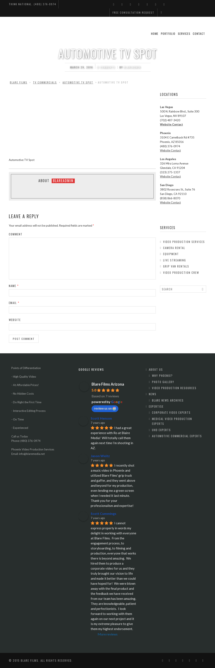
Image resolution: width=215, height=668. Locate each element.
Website (15, 320)
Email (14, 303)
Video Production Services (184, 242)
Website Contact (171, 124)
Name (14, 286)
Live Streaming (174, 260)
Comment (15, 234)
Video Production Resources (174, 388)
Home (154, 33)
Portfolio (168, 33)
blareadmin (132, 67)
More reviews (108, 634)
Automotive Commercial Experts (177, 436)
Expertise (156, 406)
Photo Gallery (163, 382)
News (152, 394)
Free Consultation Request (133, 12)
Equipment (171, 254)
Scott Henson (101, 418)
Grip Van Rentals (176, 266)
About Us (156, 369)
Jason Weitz (100, 456)
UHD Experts (161, 430)
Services (184, 33)
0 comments (106, 67)
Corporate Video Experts (171, 412)
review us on (105, 408)
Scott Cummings (103, 513)
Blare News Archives (168, 400)
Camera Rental (174, 248)
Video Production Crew (181, 272)
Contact (199, 33)
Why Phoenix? (162, 375)
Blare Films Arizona (108, 384)
